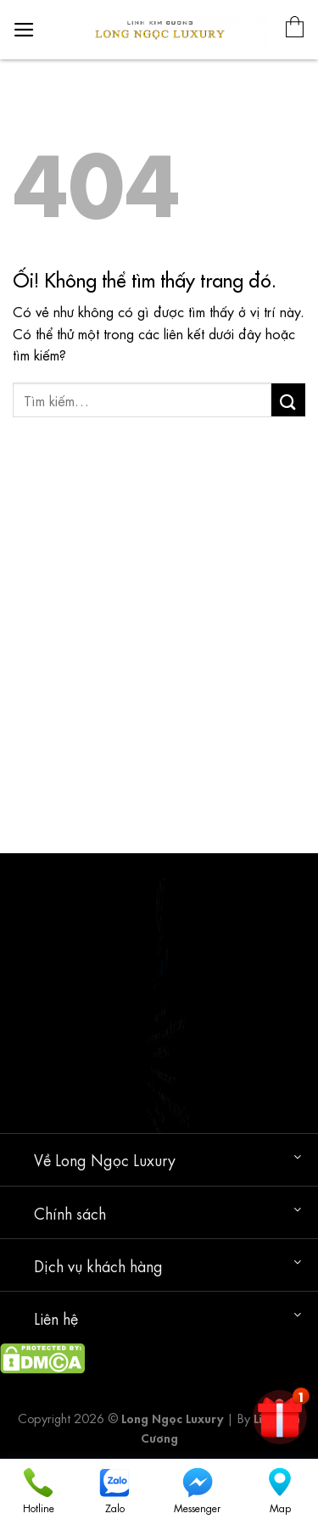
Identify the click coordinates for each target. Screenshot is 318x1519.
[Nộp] (288, 399)
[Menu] (24, 29)
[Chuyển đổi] (297, 1156)
